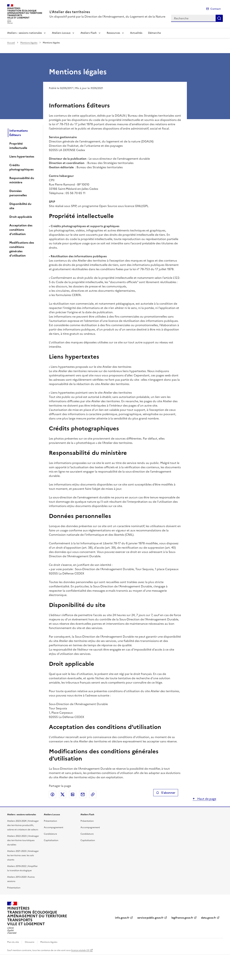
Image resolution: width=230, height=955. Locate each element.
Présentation (13, 887)
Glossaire (29, 942)
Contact (215, 9)
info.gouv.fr (122, 918)
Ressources (113, 33)
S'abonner (165, 792)
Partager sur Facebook (52, 794)
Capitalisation (51, 840)
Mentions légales (28, 42)
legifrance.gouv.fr (182, 918)
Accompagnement (53, 827)
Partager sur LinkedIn (72, 794)
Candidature (50, 834)
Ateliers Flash (88, 33)
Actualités (136, 33)
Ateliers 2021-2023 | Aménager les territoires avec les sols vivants (23, 855)
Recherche (219, 18)
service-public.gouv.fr (150, 918)
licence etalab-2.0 (80, 950)
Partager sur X (62, 794)
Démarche (154, 33)
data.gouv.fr (208, 918)
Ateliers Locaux (61, 33)
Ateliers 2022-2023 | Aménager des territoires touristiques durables (23, 840)
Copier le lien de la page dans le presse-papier (92, 794)
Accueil (11, 42)
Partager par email (82, 794)
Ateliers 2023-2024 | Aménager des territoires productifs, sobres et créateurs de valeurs (23, 825)
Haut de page (206, 799)
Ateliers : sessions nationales (24, 33)
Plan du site (13, 942)
